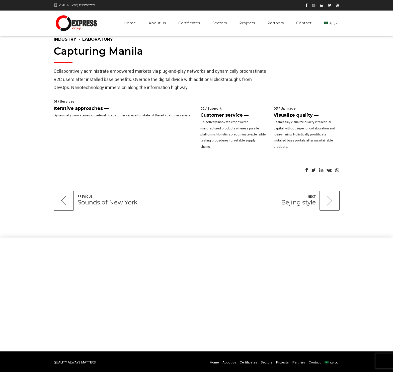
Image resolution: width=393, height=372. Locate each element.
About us (157, 23)
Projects (247, 23)
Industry (65, 39)
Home (130, 23)
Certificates (189, 23)
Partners (275, 23)
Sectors (219, 23)
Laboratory (97, 39)
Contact (303, 23)
